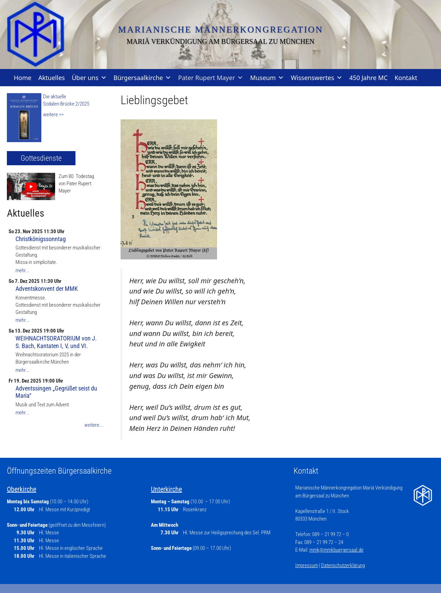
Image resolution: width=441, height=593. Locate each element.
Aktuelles (51, 77)
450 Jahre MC (368, 77)
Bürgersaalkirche (142, 77)
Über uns (89, 77)
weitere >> (53, 114)
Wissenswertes (316, 77)
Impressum (306, 565)
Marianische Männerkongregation (220, 29)
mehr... (23, 270)
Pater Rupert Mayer (210, 77)
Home (22, 77)
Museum (267, 77)
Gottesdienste (41, 158)
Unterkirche (166, 489)
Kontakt (405, 77)
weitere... (93, 425)
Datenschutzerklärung (343, 565)
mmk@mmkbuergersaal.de (336, 550)
